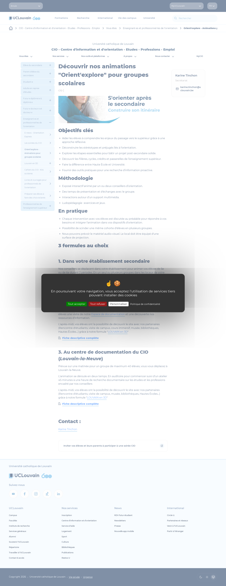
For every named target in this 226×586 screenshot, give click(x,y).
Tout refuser (97, 303)
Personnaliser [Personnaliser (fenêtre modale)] (118, 303)
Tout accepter (76, 303)
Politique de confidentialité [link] (145, 304)
